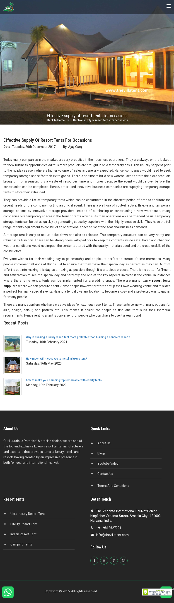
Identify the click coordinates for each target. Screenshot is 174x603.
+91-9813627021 (105, 528)
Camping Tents (17, 544)
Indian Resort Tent (19, 534)
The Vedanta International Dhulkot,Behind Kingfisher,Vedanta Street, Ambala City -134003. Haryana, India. (125, 516)
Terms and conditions (109, 486)
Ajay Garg (72, 147)
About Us (100, 443)
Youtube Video (104, 463)
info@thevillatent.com (109, 535)
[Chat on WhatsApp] (8, 594)
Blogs (97, 453)
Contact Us (101, 474)
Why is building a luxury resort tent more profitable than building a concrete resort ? (78, 337)
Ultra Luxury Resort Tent (24, 514)
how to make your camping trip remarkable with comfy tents (64, 380)
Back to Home (56, 120)
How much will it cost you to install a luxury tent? (56, 358)
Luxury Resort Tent (20, 524)
